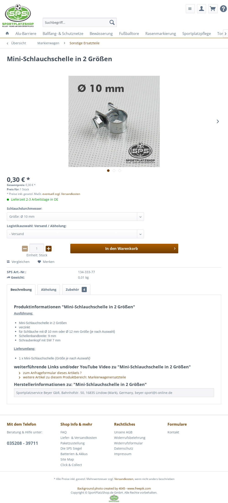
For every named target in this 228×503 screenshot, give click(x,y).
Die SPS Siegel (71, 448)
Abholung (48, 289)
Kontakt (173, 432)
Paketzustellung (72, 443)
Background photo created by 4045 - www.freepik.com (114, 488)
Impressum (122, 454)
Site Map (67, 459)
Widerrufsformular (128, 443)
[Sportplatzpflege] (196, 33)
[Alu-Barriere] (25, 33)
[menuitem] (80, 22)
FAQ (63, 432)
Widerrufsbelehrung (129, 437)
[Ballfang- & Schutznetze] (62, 33)
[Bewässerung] (101, 33)
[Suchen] (112, 22)
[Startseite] (7, 33)
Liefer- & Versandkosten (78, 437)
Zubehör (76, 289)
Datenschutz (123, 448)
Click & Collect (71, 465)
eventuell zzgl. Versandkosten (61, 194)
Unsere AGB (123, 432)
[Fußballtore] (129, 33)
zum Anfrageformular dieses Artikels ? (50, 373)
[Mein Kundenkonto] (201, 8)
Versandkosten (123, 479)
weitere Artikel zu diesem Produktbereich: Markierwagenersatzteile (72, 377)
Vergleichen (18, 261)
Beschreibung (21, 289)
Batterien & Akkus (74, 454)
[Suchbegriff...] (80, 22)
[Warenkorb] (213, 8)
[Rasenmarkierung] (160, 33)
